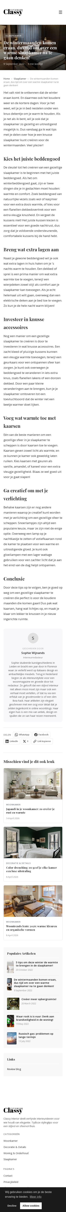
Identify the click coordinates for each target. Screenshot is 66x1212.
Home (7, 78)
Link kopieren (42, 741)
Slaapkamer (20, 78)
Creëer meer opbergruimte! (38, 999)
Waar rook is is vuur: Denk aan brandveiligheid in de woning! (35, 1018)
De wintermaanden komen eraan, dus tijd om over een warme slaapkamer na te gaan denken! (35, 983)
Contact (8, 1175)
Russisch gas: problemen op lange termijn (36, 1035)
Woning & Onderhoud (16, 1153)
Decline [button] (11, 1205)
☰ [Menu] (60, 12)
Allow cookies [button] (31, 1205)
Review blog (14, 1069)
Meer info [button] (36, 1196)
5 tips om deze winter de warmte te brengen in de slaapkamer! (37, 964)
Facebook (41, 734)
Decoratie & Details (15, 1147)
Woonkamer (11, 1140)
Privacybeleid (11, 1182)
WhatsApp (22, 734)
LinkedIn (11, 741)
